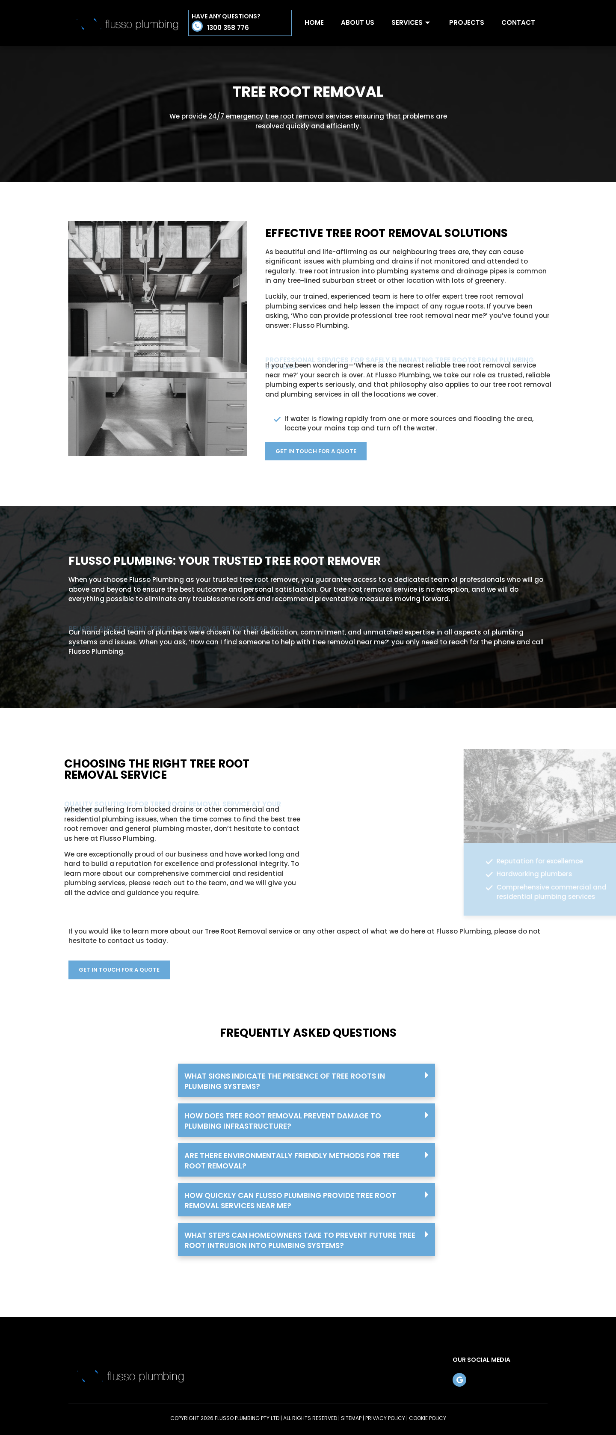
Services (411, 22)
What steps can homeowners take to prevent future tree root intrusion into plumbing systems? (299, 1240)
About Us (357, 22)
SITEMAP (351, 1418)
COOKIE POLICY (427, 1418)
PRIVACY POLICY (385, 1418)
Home (314, 22)
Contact (518, 22)
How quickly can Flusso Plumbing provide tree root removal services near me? (290, 1200)
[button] (306, 1080)
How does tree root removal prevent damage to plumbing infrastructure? (282, 1121)
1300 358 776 (228, 27)
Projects (466, 22)
